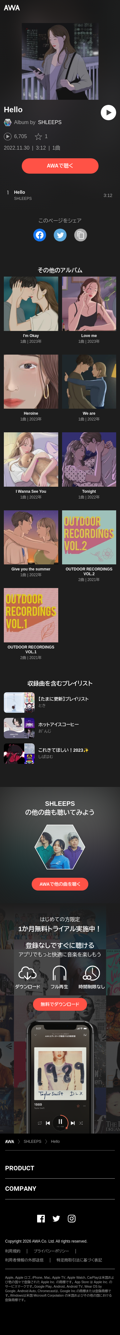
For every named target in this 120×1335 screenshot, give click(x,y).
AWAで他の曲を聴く (59, 884)
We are (89, 413)
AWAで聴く (60, 166)
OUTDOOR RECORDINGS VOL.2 (89, 571)
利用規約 (12, 1251)
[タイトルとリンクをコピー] (80, 235)
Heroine (31, 413)
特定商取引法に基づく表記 (79, 1260)
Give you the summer (31, 569)
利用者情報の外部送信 (24, 1260)
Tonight (89, 491)
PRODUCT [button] (19, 1168)
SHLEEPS (50, 122)
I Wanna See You (31, 491)
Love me (89, 336)
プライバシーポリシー (51, 1251)
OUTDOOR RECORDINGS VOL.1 (31, 649)
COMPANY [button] (20, 1188)
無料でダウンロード (60, 1004)
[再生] (108, 112)
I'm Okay (31, 336)
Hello (55, 1141)
